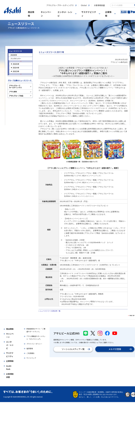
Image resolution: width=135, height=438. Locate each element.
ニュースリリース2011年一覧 (50, 311)
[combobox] (122, 5)
